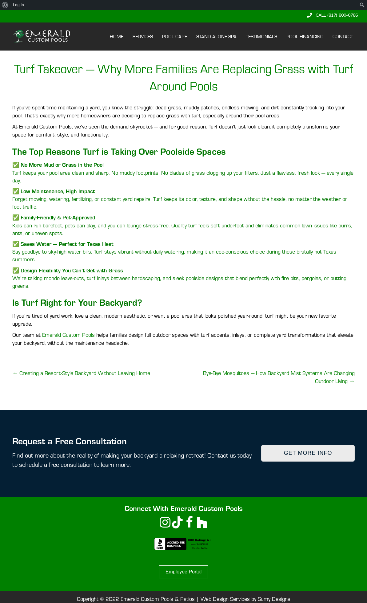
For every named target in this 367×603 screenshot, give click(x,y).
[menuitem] (5, 5)
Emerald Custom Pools (68, 334)
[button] (332, 15)
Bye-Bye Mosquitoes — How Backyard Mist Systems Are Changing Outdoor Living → (279, 377)
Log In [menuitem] (18, 4)
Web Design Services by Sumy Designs (245, 598)
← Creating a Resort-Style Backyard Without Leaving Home (81, 373)
